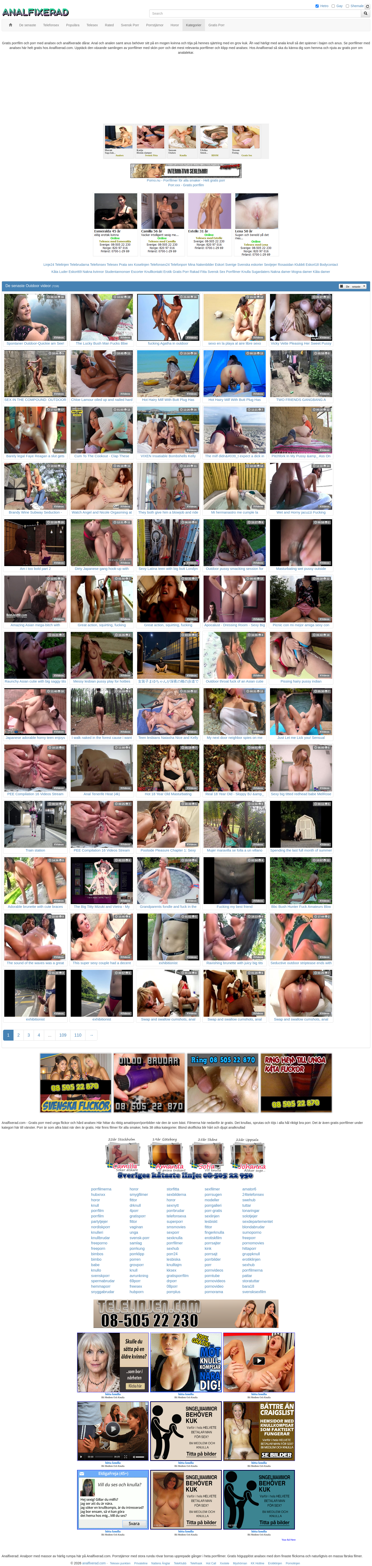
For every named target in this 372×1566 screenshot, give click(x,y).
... (49, 1035)
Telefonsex (98, 264)
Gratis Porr (181, 272)
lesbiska (174, 1259)
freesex (136, 1286)
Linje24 (48, 264)
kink (208, 1249)
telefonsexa (176, 1216)
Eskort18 (312, 264)
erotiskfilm (213, 1238)
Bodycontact (329, 264)
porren (135, 1259)
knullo (96, 1270)
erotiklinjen (251, 1259)
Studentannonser (117, 272)
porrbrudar (176, 1211)
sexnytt (173, 1205)
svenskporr (100, 1276)
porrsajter (213, 1243)
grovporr (137, 1265)
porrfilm (97, 1211)
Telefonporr (179, 264)
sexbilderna (176, 1195)
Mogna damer (302, 272)
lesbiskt (211, 1222)
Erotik (167, 272)
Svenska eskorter (250, 264)
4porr (134, 1211)
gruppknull (251, 1254)
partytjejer (99, 1222)
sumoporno (251, 1232)
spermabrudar (103, 1281)
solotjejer (250, 1216)
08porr (172, 1286)
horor (134, 1189)
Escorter (137, 272)
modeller (212, 1200)
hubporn (137, 1292)
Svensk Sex (216, 272)
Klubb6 (299, 264)
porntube (212, 1276)
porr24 (172, 1254)
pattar (247, 1276)
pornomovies (253, 1243)
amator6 (249, 1189)
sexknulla (175, 1238)
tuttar (246, 1205)
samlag (136, 1243)
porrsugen (213, 1195)
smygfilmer (139, 1195)
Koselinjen (141, 264)
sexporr (173, 1232)
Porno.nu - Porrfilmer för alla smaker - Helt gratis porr (186, 180)
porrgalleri (213, 1205)
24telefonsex (253, 1195)
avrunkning (139, 1276)
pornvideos (214, 1270)
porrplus (174, 1292)
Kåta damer (321, 272)
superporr (175, 1222)
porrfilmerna (101, 1189)
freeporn (98, 1249)
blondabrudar (253, 1227)
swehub (249, 1200)
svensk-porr (139, 1238)
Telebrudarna (79, 264)
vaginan (136, 1227)
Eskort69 (75, 272)
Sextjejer (270, 264)
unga (134, 1232)
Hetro (324, 6)
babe (95, 1265)
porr (208, 1265)
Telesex (112, 264)
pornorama (214, 1292)
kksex (172, 1270)
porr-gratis (213, 1211)
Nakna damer (281, 272)
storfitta (173, 1189)
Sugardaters (260, 272)
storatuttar (251, 1281)
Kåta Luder (59, 272)
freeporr (249, 1238)
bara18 (248, 1286)
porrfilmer (175, 1243)
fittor (133, 1200)
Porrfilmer (233, 272)
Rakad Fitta (198, 272)
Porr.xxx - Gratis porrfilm (186, 185)
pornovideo (214, 1286)
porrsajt (211, 1254)
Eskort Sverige (226, 264)
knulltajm (174, 1265)
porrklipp (137, 1254)
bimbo (96, 1259)
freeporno (99, 1243)
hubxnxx (98, 1195)
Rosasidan (285, 264)
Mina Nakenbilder (201, 264)
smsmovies (176, 1227)
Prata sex (126, 264)
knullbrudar (100, 1238)
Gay (339, 6)
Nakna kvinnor (93, 272)
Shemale (357, 6)
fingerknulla (214, 1232)
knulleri (97, 1232)
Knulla (246, 272)
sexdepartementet (257, 1222)
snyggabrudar (102, 1292)
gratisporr (138, 1216)
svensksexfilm (254, 1292)
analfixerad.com (94, 1563)
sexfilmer (212, 1189)
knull (95, 1205)
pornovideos (215, 1281)
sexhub (173, 1249)
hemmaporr (101, 1286)
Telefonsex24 (160, 264)
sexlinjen (212, 1216)
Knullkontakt (153, 272)
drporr (172, 1281)
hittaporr (249, 1249)
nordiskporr (100, 1227)
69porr (135, 1281)
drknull (135, 1205)
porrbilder (213, 1259)
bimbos (97, 1254)
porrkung (137, 1249)
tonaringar (251, 1211)
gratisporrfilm (178, 1276)
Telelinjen (62, 264)
